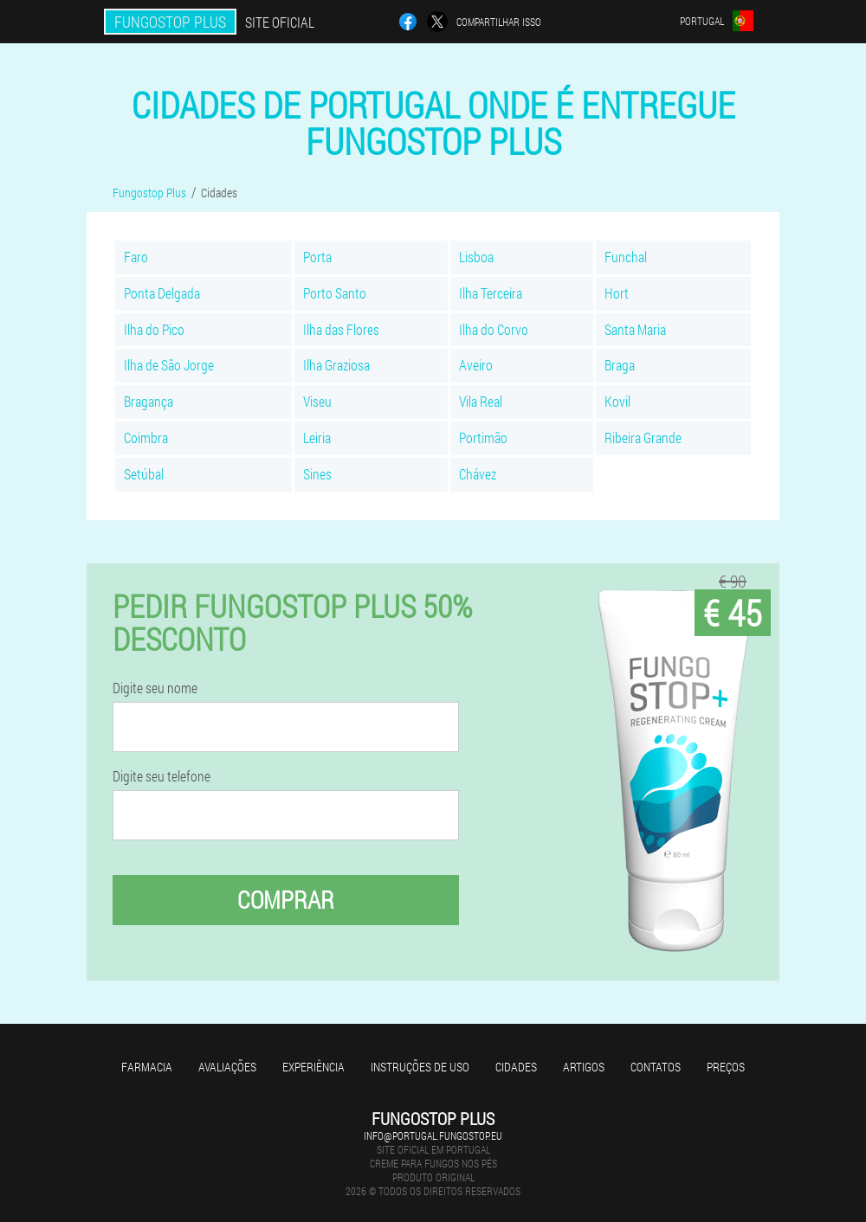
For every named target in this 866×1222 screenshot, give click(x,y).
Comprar (285, 900)
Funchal (625, 257)
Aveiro (476, 365)
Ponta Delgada (162, 293)
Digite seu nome (155, 688)
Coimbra (146, 437)
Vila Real (480, 401)
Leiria (317, 437)
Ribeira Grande (643, 437)
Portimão (483, 437)
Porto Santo (334, 293)
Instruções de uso (420, 1066)
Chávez (477, 474)
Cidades (516, 1066)
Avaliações (227, 1066)
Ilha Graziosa (336, 365)
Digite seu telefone (161, 776)
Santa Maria (635, 329)
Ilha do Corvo (493, 329)
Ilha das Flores (341, 329)
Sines (317, 474)
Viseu (317, 401)
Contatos (655, 1066)
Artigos (583, 1066)
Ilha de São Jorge (169, 365)
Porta (317, 257)
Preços (726, 1066)
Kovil (617, 401)
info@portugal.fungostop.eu (433, 1135)
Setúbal (144, 474)
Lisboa (476, 257)
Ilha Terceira (490, 293)
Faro (136, 257)
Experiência (313, 1066)
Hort (616, 293)
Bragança (148, 401)
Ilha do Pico (154, 329)
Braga (619, 365)
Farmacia (146, 1066)
